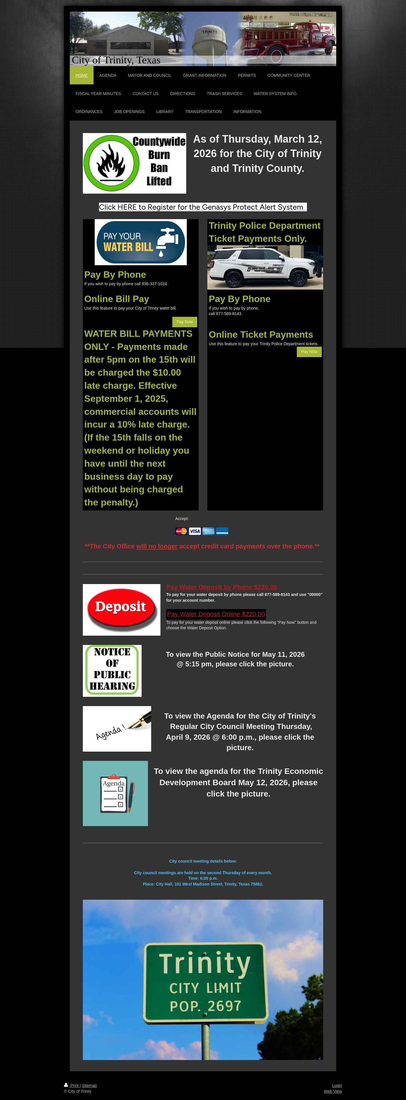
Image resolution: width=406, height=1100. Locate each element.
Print (72, 1085)
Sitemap (89, 1085)
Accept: (182, 518)
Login (337, 1085)
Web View (333, 1091)
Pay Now (185, 321)
